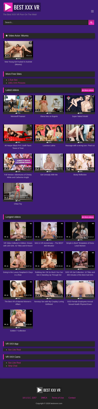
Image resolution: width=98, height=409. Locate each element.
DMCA (44, 398)
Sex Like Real (14, 350)
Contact (71, 398)
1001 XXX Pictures (16, 83)
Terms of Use (58, 398)
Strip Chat (12, 366)
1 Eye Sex (12, 80)
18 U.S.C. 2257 (29, 398)
